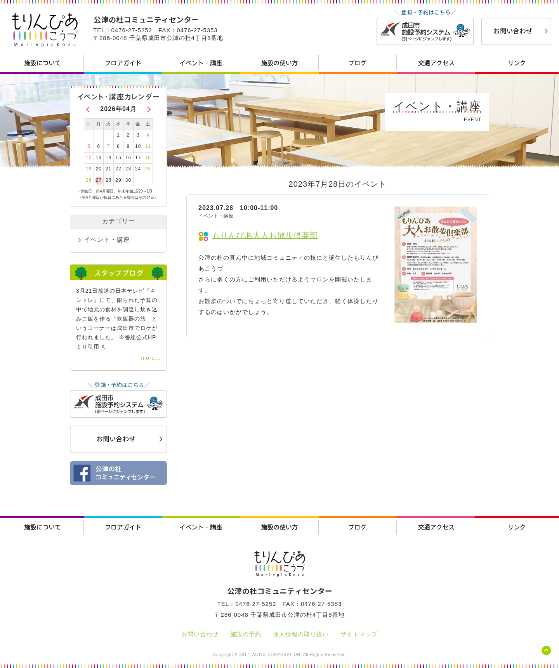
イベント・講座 (107, 239)
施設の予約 (245, 634)
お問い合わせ (200, 634)
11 (148, 146)
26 (89, 180)
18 (148, 157)
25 (148, 169)
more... (151, 358)
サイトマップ (359, 634)
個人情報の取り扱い (301, 634)
